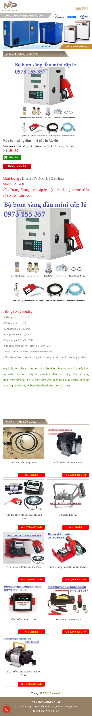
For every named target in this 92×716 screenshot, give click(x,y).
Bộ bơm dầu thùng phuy (24, 462)
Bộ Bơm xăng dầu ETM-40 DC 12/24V (68, 567)
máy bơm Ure (43, 379)
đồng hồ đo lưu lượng (65, 379)
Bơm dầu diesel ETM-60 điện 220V (23, 567)
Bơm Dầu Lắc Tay (68, 514)
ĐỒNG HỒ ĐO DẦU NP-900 (23, 619)
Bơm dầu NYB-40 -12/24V (68, 619)
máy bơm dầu (69, 368)
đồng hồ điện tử (16, 385)
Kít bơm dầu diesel (37, 385)
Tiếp (47, 693)
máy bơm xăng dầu (26, 374)
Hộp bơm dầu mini (59, 385)
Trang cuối (55, 693)
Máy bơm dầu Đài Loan (23, 54)
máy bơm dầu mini (51, 374)
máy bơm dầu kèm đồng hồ (44, 368)
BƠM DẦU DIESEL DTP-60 (68, 462)
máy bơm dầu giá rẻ (22, 379)
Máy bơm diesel (17, 368)
